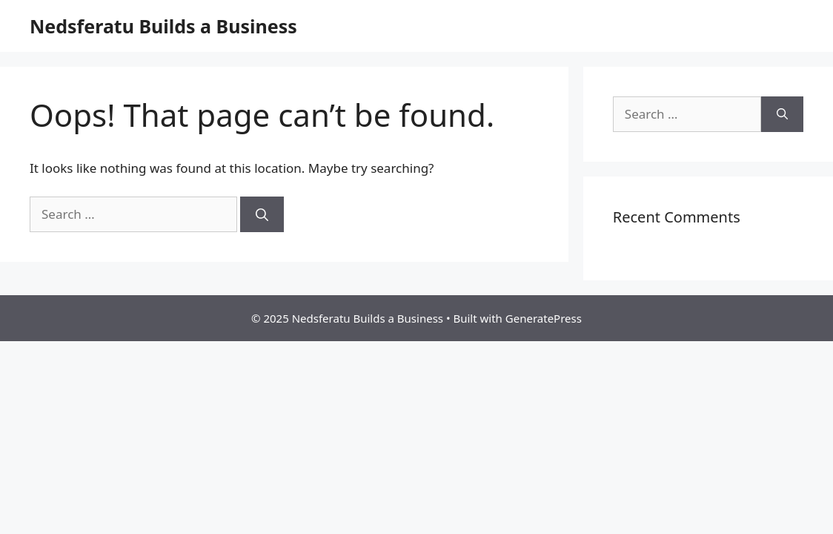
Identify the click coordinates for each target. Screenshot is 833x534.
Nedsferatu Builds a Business (163, 26)
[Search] (262, 214)
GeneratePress (543, 318)
